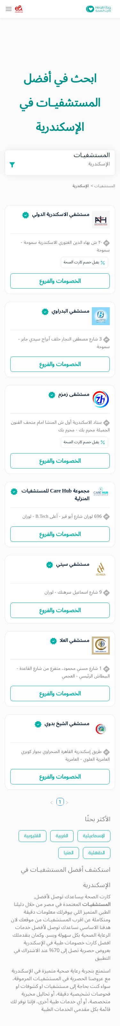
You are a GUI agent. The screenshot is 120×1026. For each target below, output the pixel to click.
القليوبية (32, 835)
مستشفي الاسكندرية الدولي (60, 214)
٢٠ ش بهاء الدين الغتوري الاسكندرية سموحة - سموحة (65, 246)
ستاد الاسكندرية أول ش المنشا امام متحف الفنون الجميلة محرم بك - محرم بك (60, 426)
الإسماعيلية (94, 835)
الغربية (62, 835)
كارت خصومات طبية (75, 942)
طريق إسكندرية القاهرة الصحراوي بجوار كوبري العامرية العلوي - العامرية (65, 755)
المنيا (69, 852)
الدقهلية (96, 852)
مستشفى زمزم (73, 394)
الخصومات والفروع (60, 281)
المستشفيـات (104, 186)
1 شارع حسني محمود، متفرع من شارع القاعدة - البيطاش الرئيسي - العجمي (63, 672)
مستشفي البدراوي (70, 311)
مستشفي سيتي (72, 564)
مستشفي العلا (74, 640)
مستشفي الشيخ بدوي (66, 723)
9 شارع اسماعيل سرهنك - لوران (77, 592)
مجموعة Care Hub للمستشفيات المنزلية (55, 494)
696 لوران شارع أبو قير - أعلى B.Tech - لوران (66, 516)
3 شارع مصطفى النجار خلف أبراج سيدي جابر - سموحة (64, 342)
